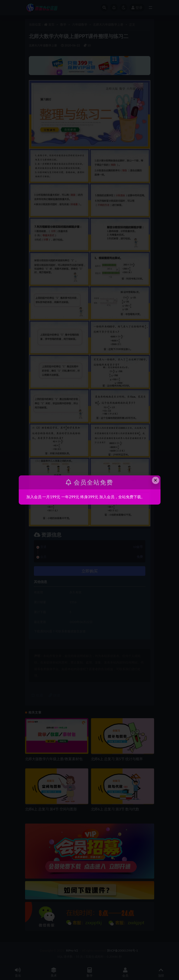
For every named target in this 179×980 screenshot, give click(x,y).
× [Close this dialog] (155, 480)
